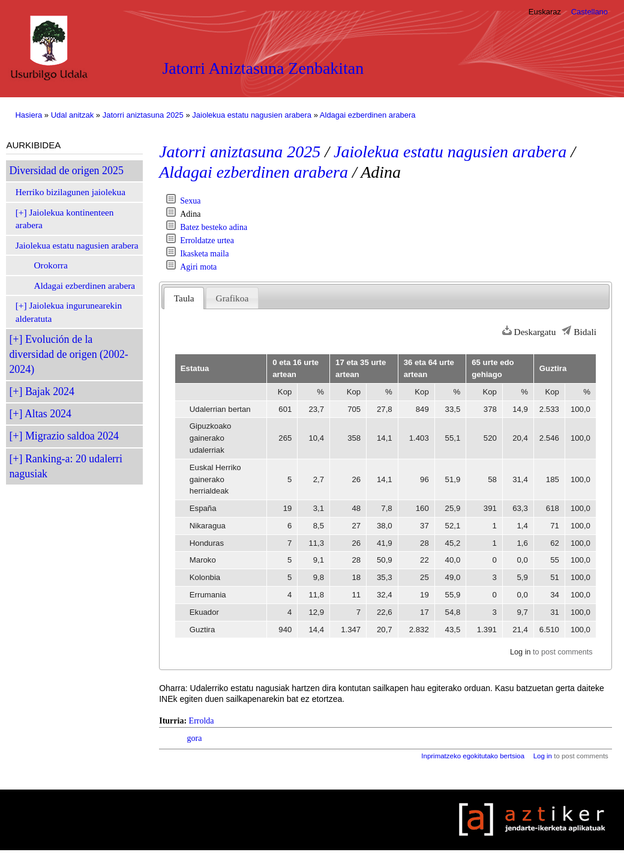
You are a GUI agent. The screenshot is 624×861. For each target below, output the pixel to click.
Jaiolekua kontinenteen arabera (65, 219)
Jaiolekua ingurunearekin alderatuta (69, 312)
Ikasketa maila (204, 253)
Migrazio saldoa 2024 (72, 436)
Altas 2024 (48, 414)
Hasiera (28, 114)
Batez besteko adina (213, 227)
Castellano (589, 11)
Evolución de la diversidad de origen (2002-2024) (68, 354)
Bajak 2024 (49, 391)
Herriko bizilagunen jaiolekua (70, 192)
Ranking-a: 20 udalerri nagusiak (65, 466)
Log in (520, 652)
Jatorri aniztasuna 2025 (143, 114)
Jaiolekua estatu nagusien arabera (251, 114)
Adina (190, 214)
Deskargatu (535, 332)
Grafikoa (232, 298)
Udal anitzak (72, 114)
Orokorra (50, 265)
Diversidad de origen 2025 (66, 171)
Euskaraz (545, 11)
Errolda (201, 720)
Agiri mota (198, 266)
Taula (184, 298)
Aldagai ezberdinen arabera (368, 114)
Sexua (190, 200)
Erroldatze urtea (207, 240)
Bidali (585, 332)
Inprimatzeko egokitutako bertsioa (472, 756)
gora (194, 738)
